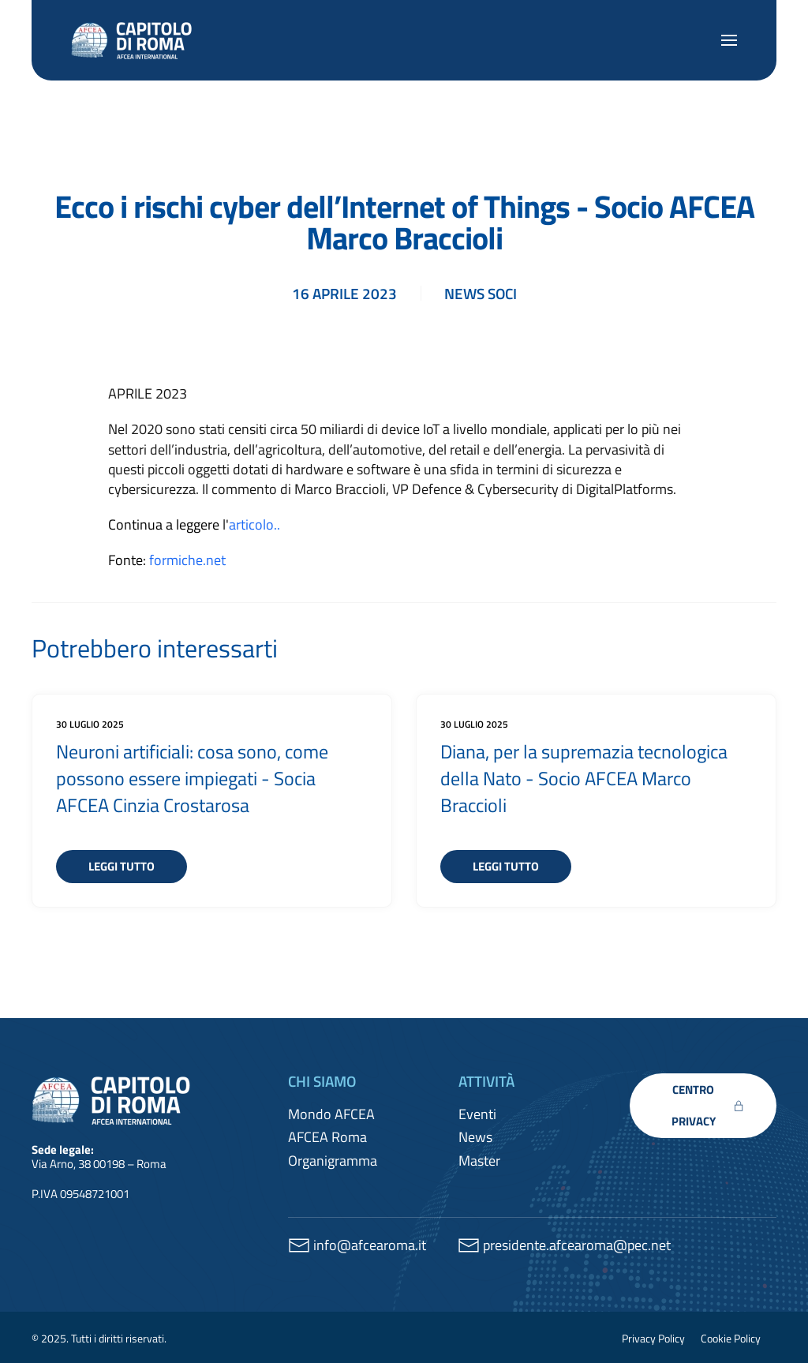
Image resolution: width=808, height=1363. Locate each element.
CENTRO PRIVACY (707, 1105)
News (475, 1137)
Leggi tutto (121, 866)
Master (479, 1160)
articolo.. (254, 524)
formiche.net (187, 560)
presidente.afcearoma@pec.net (577, 1245)
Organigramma (332, 1160)
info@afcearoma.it (369, 1245)
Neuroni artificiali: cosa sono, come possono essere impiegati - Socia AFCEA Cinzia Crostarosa (192, 777)
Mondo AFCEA (331, 1114)
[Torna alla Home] (134, 40)
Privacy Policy (653, 1338)
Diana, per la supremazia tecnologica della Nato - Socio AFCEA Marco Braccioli (584, 777)
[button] (729, 40)
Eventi (477, 1114)
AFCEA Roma (327, 1137)
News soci (480, 293)
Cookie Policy (731, 1338)
